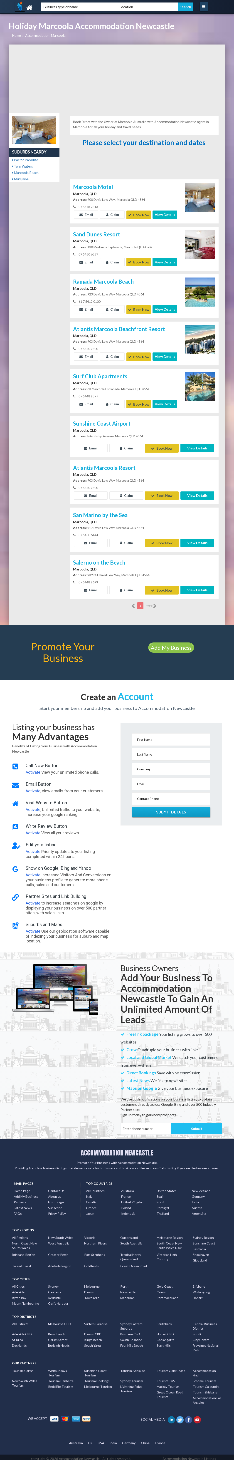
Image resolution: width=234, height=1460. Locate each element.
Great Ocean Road (133, 1263)
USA (101, 1440)
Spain (160, 1193)
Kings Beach (93, 1337)
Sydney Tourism (131, 1378)
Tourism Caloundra (206, 1383)
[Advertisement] (117, 78)
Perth (124, 1283)
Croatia (91, 1199)
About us (54, 1193)
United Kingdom (132, 1199)
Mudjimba (20, 179)
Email (86, 215)
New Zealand (201, 1188)
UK (90, 1440)
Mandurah (127, 1295)
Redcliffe (54, 1295)
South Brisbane (131, 1337)
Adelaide (18, 1289)
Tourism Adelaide (132, 1367)
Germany (198, 1193)
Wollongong (201, 1289)
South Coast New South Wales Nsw (169, 1242)
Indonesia (128, 1210)
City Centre (201, 1337)
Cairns (161, 1289)
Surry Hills (164, 1342)
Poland (126, 1205)
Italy (89, 1193)
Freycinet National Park (206, 1345)
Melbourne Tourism (98, 1383)
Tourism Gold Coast (171, 1367)
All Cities (18, 1283)
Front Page (56, 1199)
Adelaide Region (59, 1263)
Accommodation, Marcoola (45, 35)
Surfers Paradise (96, 1321)
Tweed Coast (21, 1263)
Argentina (199, 1210)
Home (16, 35)
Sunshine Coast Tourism (95, 1370)
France (126, 1193)
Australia (127, 1188)
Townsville (91, 1295)
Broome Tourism (204, 1378)
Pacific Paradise (25, 160)
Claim (112, 215)
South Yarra (92, 1342)
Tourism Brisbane (205, 1389)
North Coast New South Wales (24, 1242)
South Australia (131, 1240)
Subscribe (55, 1205)
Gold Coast (165, 1283)
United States (167, 1188)
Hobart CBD (165, 1331)
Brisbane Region (23, 1251)
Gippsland (200, 1257)
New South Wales (60, 1234)
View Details (165, 215)
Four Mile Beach (131, 1342)
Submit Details (171, 809)
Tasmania (199, 1246)
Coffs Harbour (58, 1300)
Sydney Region (203, 1234)
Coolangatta (165, 1337)
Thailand (163, 1210)
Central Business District (205, 1323)
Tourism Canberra (61, 1378)
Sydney (53, 1283)
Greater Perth (58, 1251)
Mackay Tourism (168, 1383)
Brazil (160, 1199)
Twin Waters (22, 166)
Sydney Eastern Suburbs (131, 1323)
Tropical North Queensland (130, 1253)
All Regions (20, 1234)
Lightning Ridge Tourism (131, 1385)
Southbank (164, 1321)
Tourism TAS (166, 1378)
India (195, 1199)
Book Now (138, 215)
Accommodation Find (204, 1370)
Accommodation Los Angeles (207, 1397)
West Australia (58, 1240)
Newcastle (127, 1289)
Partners (20, 1199)
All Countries (95, 1188)
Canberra (54, 1289)
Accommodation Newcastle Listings (189, 1456)
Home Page (22, 1188)
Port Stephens (94, 1251)
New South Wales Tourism (24, 1380)
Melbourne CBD (59, 1321)
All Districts (20, 1321)
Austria (197, 1205)
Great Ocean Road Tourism (170, 1391)
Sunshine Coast (204, 1240)
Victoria (89, 1234)
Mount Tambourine (25, 1300)
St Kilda (17, 1337)
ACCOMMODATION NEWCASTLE (117, 1149)
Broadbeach (56, 1331)
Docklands (19, 1342)
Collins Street (58, 1337)
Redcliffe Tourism (60, 1383)
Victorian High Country (167, 1253)
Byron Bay (19, 1295)
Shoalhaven (201, 1251)
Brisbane (199, 1283)
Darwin (89, 1289)
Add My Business (171, 644)
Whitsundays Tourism (57, 1370)
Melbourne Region (170, 1234)
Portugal (163, 1205)
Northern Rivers (95, 1240)
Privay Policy (57, 1210)
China (145, 1440)
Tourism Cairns (22, 1367)
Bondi (197, 1331)
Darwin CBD (92, 1331)
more (151, 602)
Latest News (23, 1205)
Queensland (129, 1234)
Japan (90, 1210)
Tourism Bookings (97, 1378)
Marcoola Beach (25, 173)
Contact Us (56, 1188)
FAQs (18, 1210)
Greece (91, 1205)
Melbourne (92, 1283)
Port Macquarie (167, 1295)
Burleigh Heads (59, 1342)
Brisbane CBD (130, 1331)
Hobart (198, 1295)
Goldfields (91, 1263)
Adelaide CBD (22, 1331)
